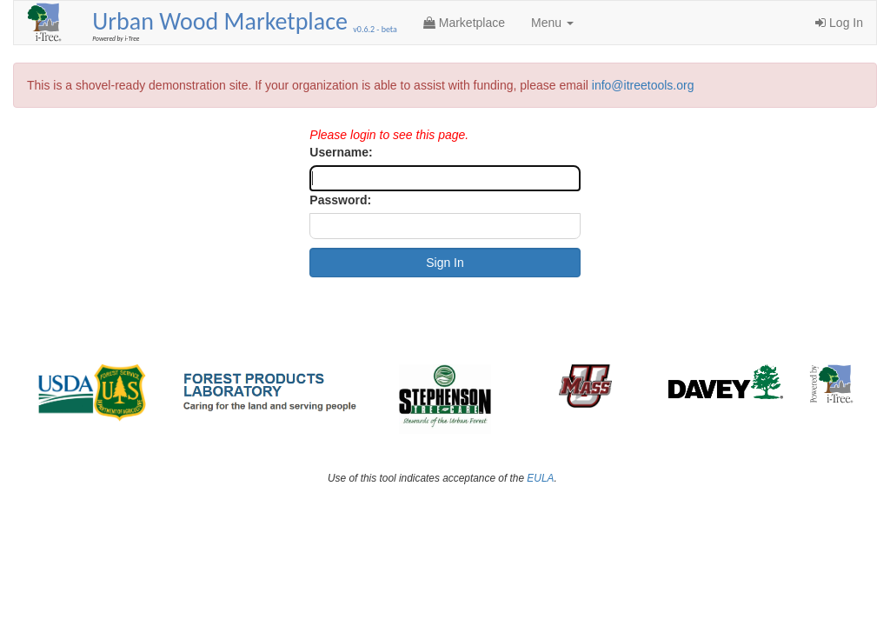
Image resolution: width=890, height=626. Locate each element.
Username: (340, 152)
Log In (839, 23)
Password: (340, 200)
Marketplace (464, 23)
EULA (540, 478)
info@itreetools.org (643, 85)
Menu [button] (552, 23)
